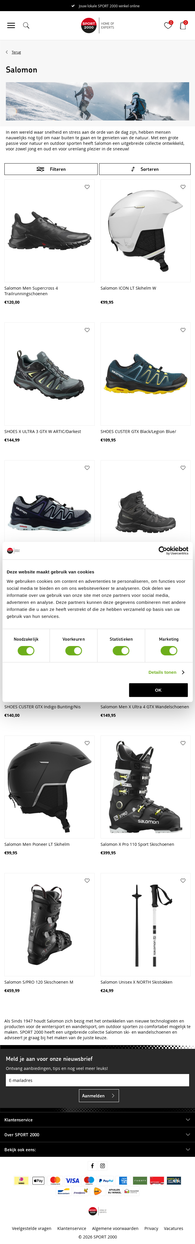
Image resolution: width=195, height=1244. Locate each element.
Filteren (58, 169)
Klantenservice (71, 1228)
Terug (16, 52)
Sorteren (150, 169)
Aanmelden (93, 1095)
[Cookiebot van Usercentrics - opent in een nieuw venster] (162, 550)
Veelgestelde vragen (31, 1228)
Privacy (151, 1228)
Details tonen (162, 672)
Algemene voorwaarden (115, 1228)
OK (158, 690)
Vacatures (173, 1228)
